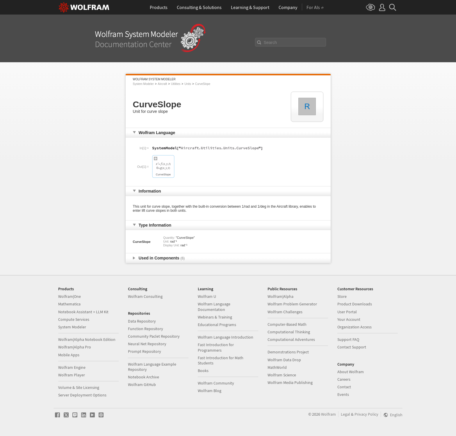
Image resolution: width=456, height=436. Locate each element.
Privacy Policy (366, 414)
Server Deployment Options (82, 395)
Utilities (175, 84)
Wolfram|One (69, 296)
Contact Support (351, 347)
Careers (343, 379)
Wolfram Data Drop (284, 359)
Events (343, 394)
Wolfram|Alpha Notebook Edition (86, 339)
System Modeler (143, 84)
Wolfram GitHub (142, 384)
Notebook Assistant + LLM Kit (83, 311)
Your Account (348, 319)
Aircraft (162, 84)
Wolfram (328, 414)
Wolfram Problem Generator (292, 304)
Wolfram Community (216, 383)
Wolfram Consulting (145, 296)
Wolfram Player (71, 375)
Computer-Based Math (287, 324)
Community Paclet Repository (154, 336)
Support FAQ (348, 339)
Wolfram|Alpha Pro (74, 347)
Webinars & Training (215, 317)
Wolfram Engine (72, 367)
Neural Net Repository (147, 343)
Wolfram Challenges (285, 311)
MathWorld (277, 367)
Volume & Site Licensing (78, 387)
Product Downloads (354, 304)
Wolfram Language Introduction (225, 337)
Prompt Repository (144, 351)
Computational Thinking (289, 331)
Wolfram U (207, 296)
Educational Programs (217, 324)
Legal (345, 414)
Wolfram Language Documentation (214, 306)
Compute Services (73, 319)
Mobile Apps (68, 354)
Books (203, 370)
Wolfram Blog (209, 390)
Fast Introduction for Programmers (216, 347)
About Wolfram (350, 371)
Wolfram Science (282, 375)
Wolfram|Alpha (280, 296)
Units (187, 84)
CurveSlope (202, 84)
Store (342, 296)
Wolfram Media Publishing (290, 382)
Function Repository (145, 328)
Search (270, 42)
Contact (344, 386)
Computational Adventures (291, 339)
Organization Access (354, 327)
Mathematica (69, 304)
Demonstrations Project (288, 352)
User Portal (347, 311)
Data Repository (142, 321)
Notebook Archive (143, 377)
